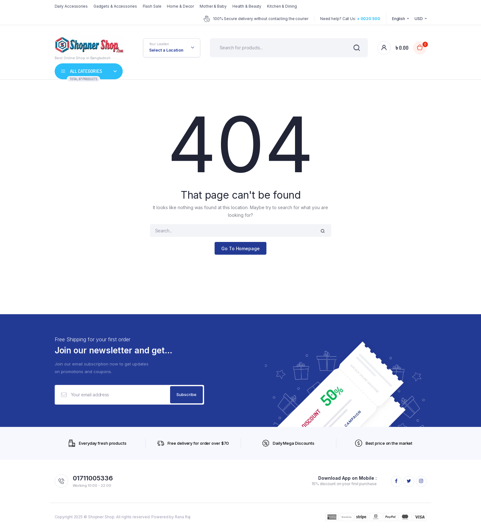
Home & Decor (180, 6)
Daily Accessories (71, 6)
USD (419, 18)
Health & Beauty (247, 6)
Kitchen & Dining (282, 6)
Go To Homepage (240, 248)
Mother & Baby (213, 6)
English (398, 18)
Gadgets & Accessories (115, 6)
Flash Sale (152, 6)
